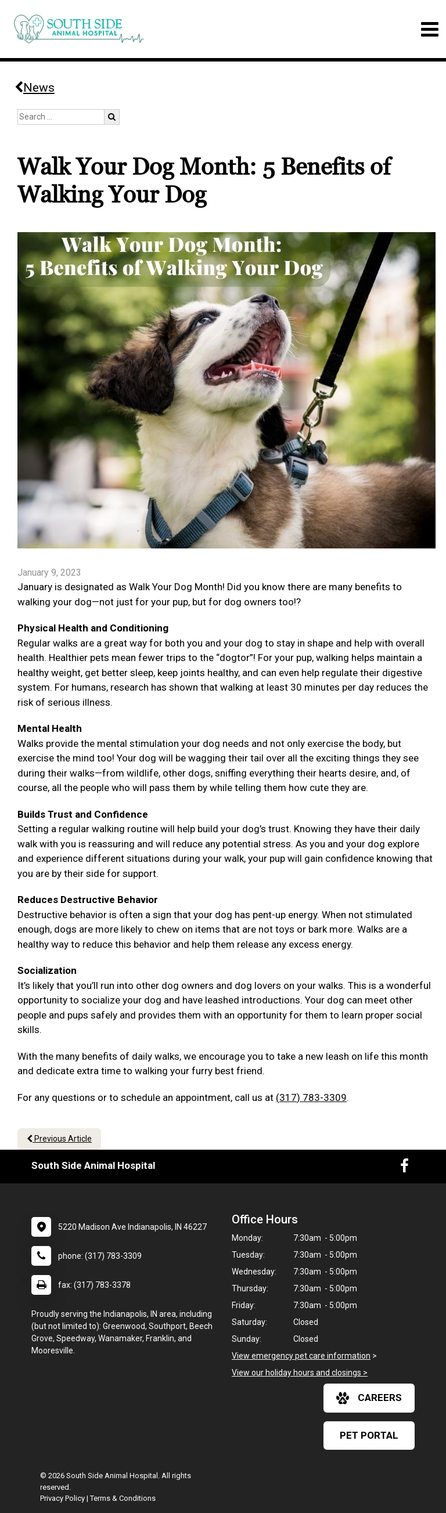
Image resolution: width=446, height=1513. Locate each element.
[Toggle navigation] (429, 29)
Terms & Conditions (123, 1498)
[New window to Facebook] (404, 1168)
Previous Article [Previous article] (59, 1138)
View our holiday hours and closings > (300, 1372)
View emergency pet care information (301, 1355)
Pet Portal (369, 1435)
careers (369, 1398)
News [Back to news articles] (35, 88)
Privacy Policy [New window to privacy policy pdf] (62, 1498)
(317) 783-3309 (311, 1097)
